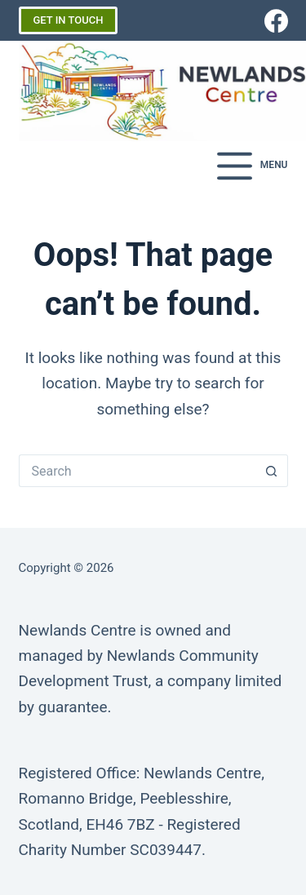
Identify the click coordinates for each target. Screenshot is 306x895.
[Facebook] (276, 21)
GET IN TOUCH (68, 20)
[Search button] (271, 470)
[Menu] (252, 166)
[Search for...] (137, 470)
